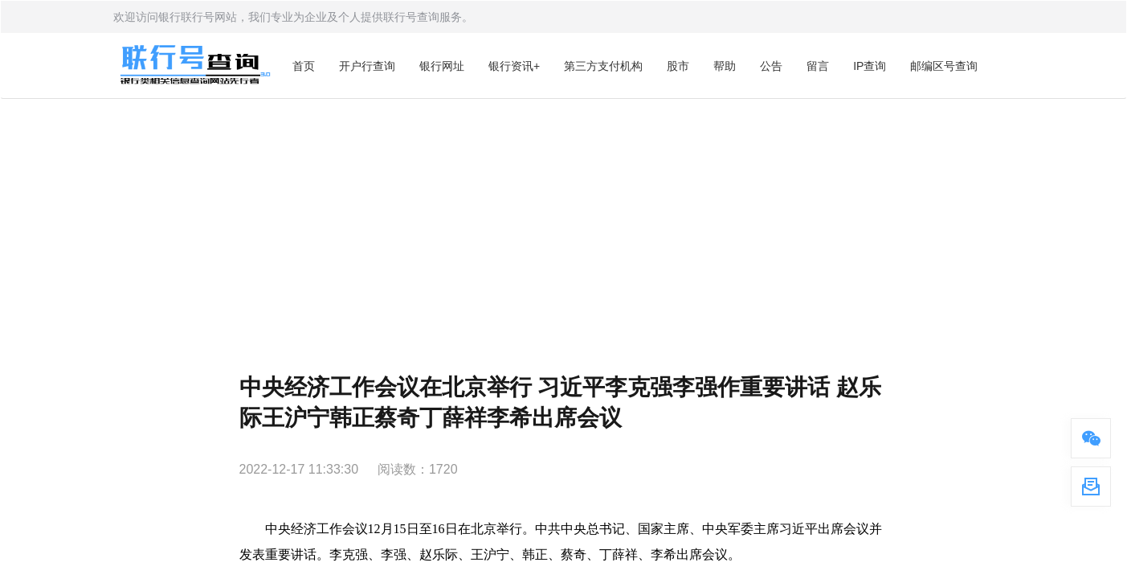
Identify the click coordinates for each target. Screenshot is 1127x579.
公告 (771, 66)
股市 (678, 66)
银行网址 (441, 66)
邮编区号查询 (944, 66)
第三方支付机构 (603, 66)
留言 (817, 66)
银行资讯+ (514, 66)
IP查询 (869, 66)
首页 (303, 66)
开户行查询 (367, 66)
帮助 (724, 66)
